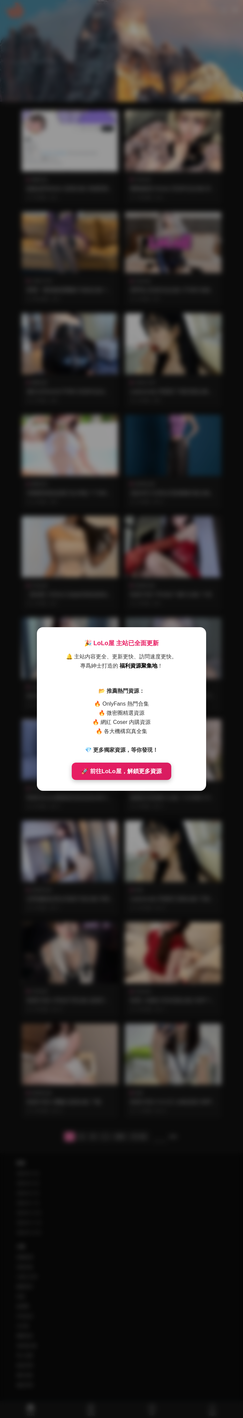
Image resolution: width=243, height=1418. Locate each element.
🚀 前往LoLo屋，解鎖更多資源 (121, 771)
